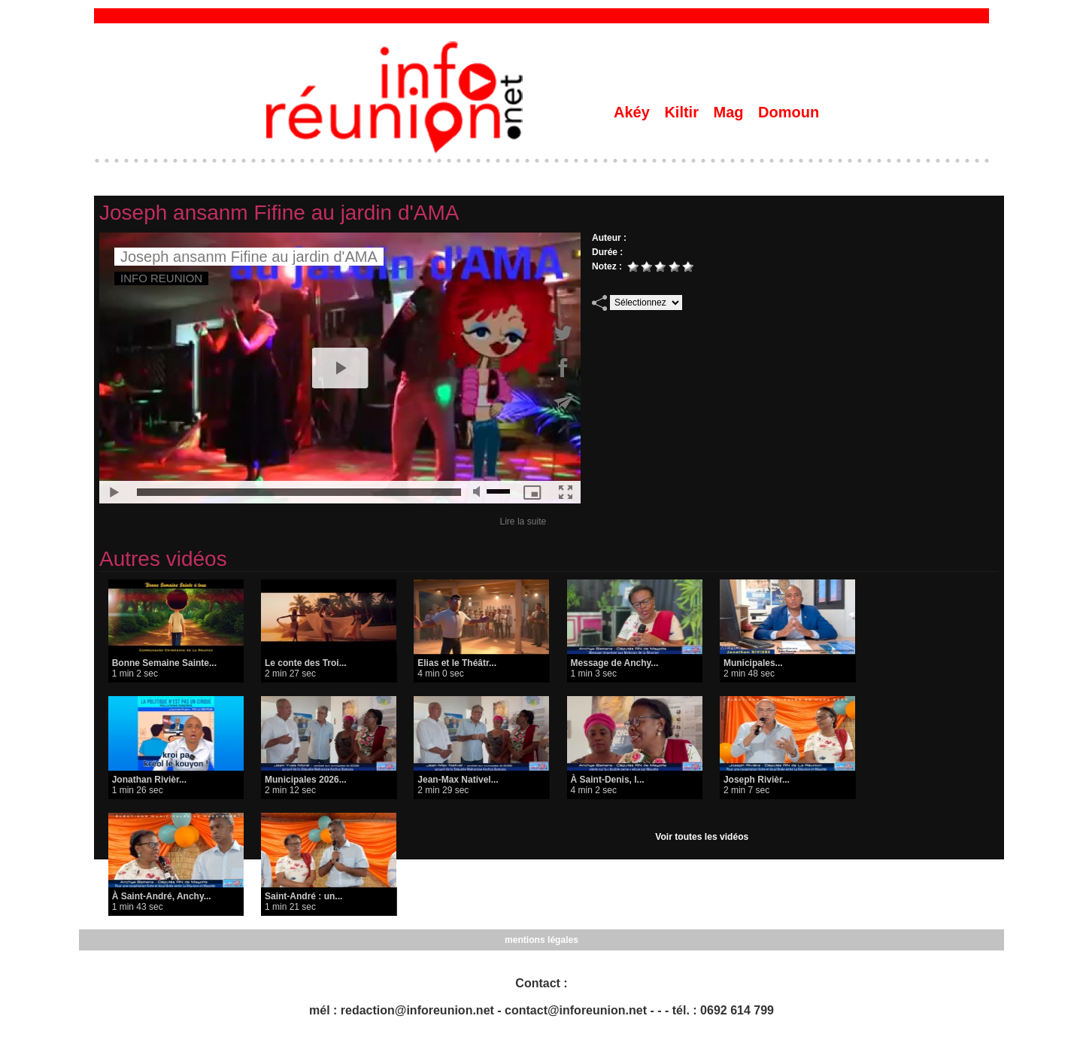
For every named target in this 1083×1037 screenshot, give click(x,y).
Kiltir (683, 112)
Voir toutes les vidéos (702, 837)
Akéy (634, 112)
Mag (731, 112)
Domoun (788, 112)
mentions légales (541, 940)
